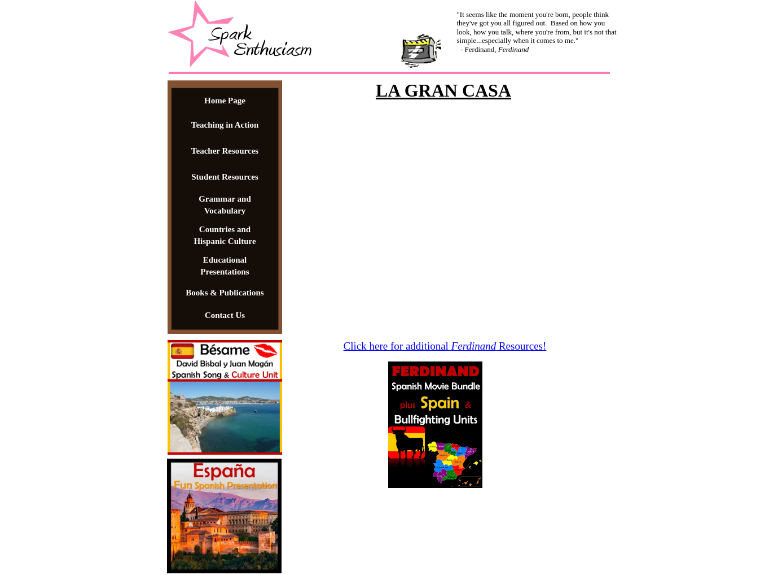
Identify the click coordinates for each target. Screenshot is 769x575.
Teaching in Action (224, 124)
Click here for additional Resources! (445, 346)
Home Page (224, 100)
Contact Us (225, 315)
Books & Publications (224, 292)
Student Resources (224, 176)
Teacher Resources (224, 150)
